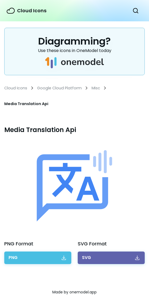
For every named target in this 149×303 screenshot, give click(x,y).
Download (13, 257)
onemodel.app (83, 292)
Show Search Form (135, 10)
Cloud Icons (31, 10)
